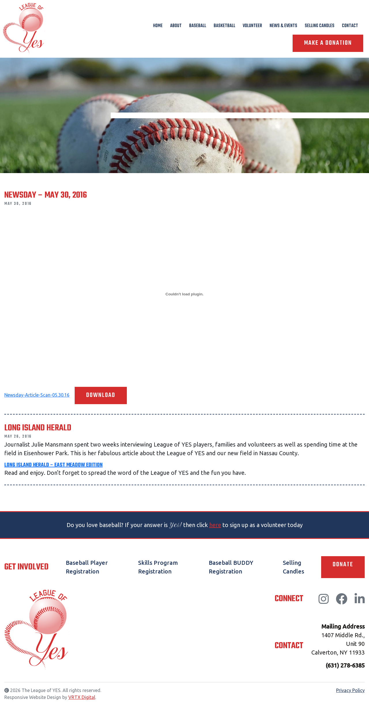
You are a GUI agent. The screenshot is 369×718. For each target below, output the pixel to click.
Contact (350, 26)
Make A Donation (328, 43)
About (176, 26)
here (215, 525)
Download (100, 395)
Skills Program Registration (158, 567)
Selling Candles (319, 26)
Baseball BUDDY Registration (231, 567)
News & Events (283, 26)
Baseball (197, 26)
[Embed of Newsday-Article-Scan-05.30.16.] (184, 293)
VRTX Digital (81, 697)
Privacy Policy (350, 690)
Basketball (224, 26)
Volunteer (252, 26)
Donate (343, 565)
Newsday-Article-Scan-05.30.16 (36, 395)
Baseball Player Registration (87, 567)
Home (158, 26)
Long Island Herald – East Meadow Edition (53, 465)
